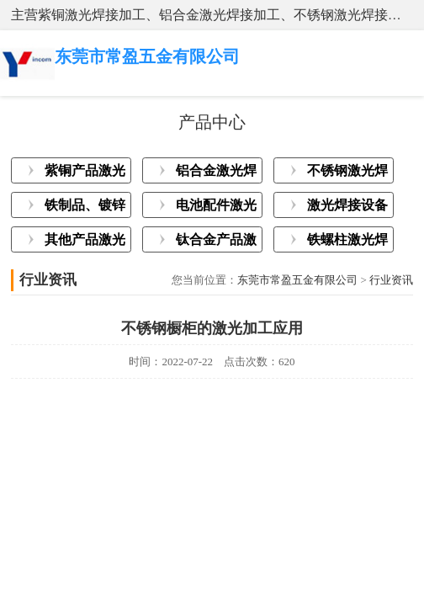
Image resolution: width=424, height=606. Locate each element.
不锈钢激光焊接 (347, 173)
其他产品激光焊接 (85, 242)
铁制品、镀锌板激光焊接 (85, 208)
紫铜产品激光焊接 (85, 173)
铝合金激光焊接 (216, 173)
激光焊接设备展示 (347, 208)
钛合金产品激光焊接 (216, 242)
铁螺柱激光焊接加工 (347, 242)
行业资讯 (391, 280)
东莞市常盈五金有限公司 (297, 280)
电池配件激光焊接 (216, 208)
